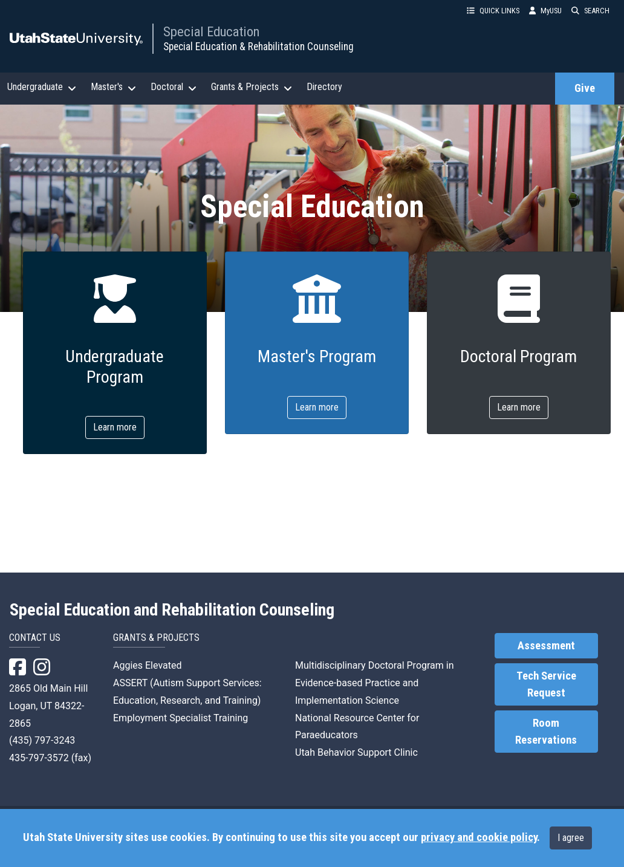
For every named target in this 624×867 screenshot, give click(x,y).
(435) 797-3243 (42, 740)
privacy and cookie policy (479, 837)
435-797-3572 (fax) (50, 758)
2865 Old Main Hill (48, 688)
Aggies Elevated (147, 665)
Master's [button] (113, 87)
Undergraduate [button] (41, 87)
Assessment (546, 645)
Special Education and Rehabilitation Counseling (172, 610)
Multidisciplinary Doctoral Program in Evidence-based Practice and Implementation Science (374, 683)
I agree (570, 837)
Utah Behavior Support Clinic (356, 752)
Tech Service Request (546, 684)
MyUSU (545, 10)
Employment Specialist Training (180, 718)
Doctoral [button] (174, 87)
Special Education (211, 31)
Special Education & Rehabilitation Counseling (258, 47)
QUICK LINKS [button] (493, 10)
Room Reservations (546, 731)
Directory (324, 87)
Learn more (115, 427)
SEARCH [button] (590, 10)
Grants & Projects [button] (251, 87)
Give (584, 88)
